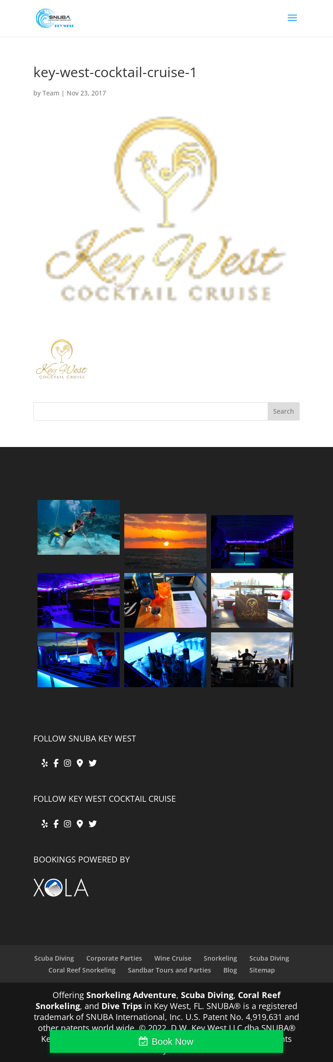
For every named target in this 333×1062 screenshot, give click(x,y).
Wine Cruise (172, 958)
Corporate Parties (114, 958)
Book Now (172, 1041)
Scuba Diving (54, 958)
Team (50, 93)
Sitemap (262, 970)
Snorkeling (220, 958)
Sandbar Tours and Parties (169, 970)
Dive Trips (121, 1005)
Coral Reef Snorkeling (82, 970)
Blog (230, 970)
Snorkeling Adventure (131, 994)
